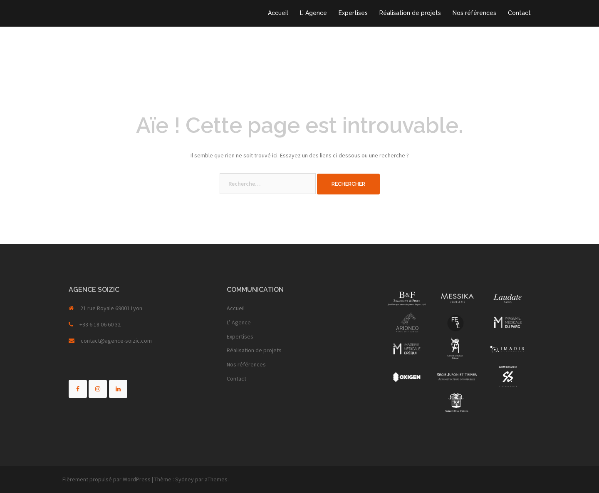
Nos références (474, 13)
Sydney (184, 479)
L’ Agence (313, 13)
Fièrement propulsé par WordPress (106, 479)
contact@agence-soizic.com (116, 340)
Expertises (353, 13)
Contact (519, 13)
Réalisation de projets (410, 13)
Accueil (278, 13)
